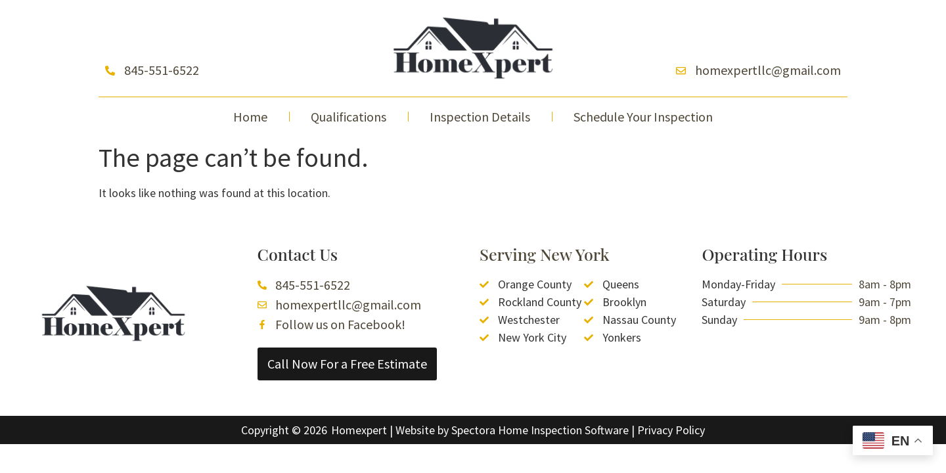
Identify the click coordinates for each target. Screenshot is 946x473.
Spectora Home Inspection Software (540, 430)
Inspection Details (480, 116)
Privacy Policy (671, 430)
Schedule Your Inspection (643, 116)
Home (250, 116)
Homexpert (359, 430)
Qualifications (348, 116)
